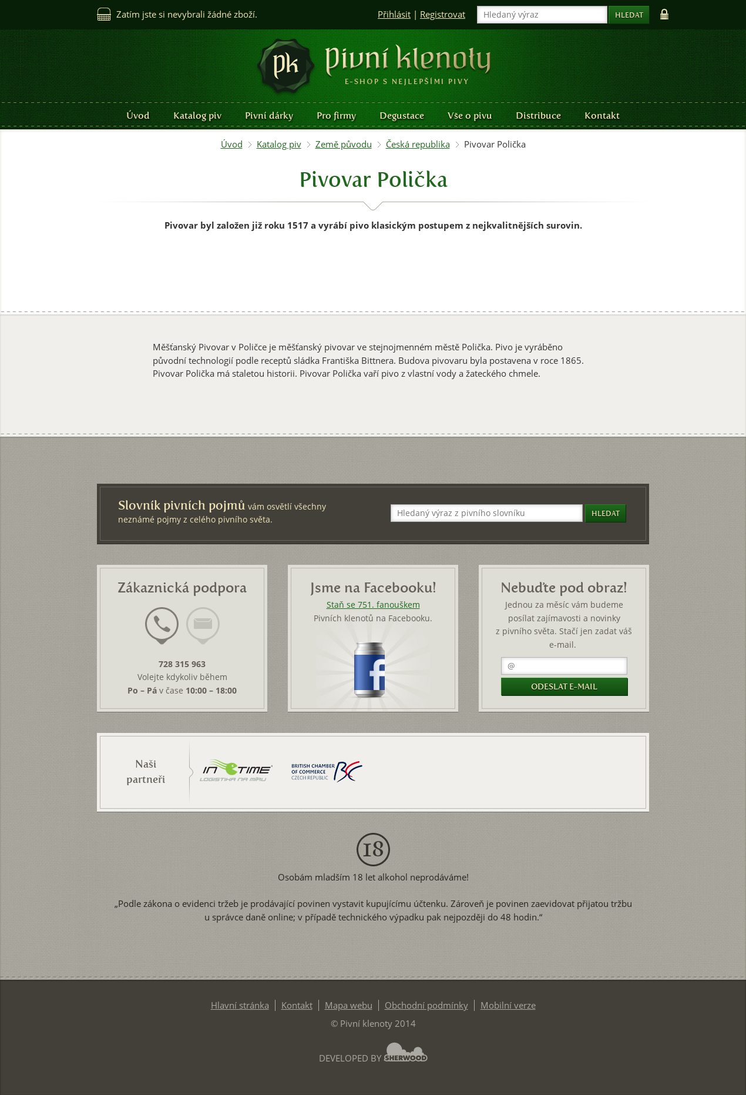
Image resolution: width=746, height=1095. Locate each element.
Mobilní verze (508, 1005)
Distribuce (538, 115)
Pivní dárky (269, 115)
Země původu (343, 144)
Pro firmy (336, 115)
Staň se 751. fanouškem (373, 605)
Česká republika (418, 144)
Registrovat (442, 14)
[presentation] (162, 626)
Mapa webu (348, 1005)
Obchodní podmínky (426, 1005)
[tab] (162, 633)
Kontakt (602, 115)
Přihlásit (394, 14)
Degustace (401, 115)
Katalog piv (197, 115)
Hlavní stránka (240, 1005)
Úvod (138, 115)
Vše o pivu (470, 115)
